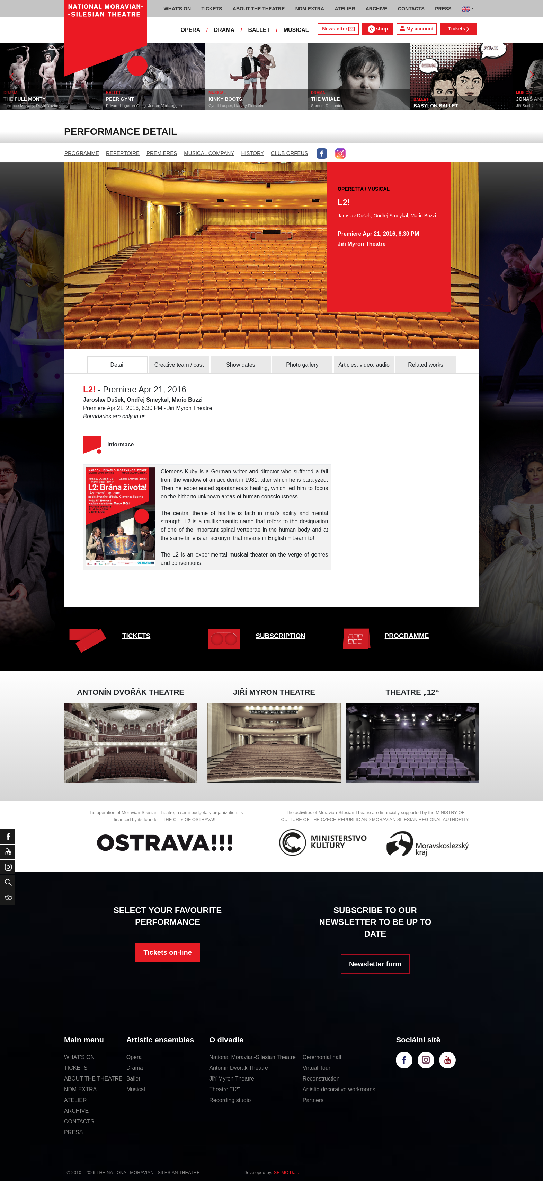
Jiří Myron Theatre (231, 1079)
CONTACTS (79, 1122)
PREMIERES (161, 153)
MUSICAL (296, 30)
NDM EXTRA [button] (309, 8)
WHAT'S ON (79, 1057)
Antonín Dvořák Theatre (238, 1068)
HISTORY (252, 153)
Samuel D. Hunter (326, 106)
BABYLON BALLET (435, 105)
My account (417, 29)
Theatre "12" (224, 1089)
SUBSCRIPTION (280, 635)
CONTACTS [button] (411, 8)
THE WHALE (325, 99)
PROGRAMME (81, 153)
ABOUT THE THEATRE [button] (259, 8)
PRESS (73, 1132)
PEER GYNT (120, 99)
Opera (134, 1057)
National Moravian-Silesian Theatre (252, 1057)
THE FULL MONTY (24, 99)
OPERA (190, 30)
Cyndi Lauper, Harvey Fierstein (235, 106)
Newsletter (338, 29)
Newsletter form (375, 964)
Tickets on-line (167, 952)
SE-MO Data (287, 1172)
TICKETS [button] (211, 8)
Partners (313, 1100)
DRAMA (224, 30)
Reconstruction (321, 1079)
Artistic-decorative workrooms (339, 1089)
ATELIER (75, 1100)
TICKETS (136, 635)
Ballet (133, 1079)
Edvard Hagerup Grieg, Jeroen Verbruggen (144, 106)
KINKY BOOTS (225, 99)
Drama (134, 1068)
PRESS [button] (443, 8)
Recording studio (230, 1100)
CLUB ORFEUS (289, 153)
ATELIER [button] (345, 8)
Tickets (458, 29)
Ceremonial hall (322, 1057)
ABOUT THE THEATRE (93, 1079)
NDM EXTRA (80, 1089)
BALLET (259, 30)
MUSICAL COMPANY (209, 153)
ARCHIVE (377, 8)
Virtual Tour (316, 1068)
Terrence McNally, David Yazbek (31, 106)
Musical (135, 1089)
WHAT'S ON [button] (177, 8)
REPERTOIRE (123, 153)
